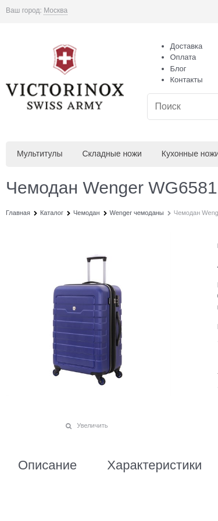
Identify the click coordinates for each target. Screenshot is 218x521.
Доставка (186, 46)
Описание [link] (47, 465)
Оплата (183, 57)
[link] (55, 10)
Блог (178, 68)
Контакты (186, 79)
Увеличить (92, 425)
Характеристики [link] (154, 465)
